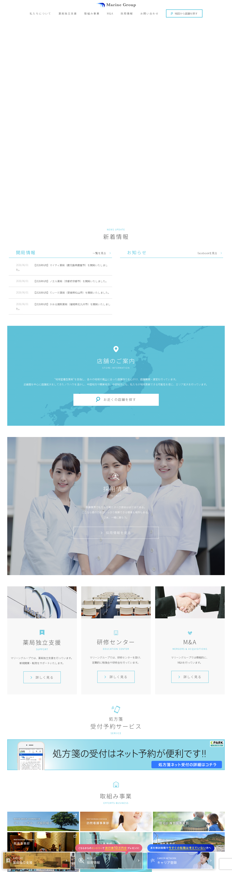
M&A (110, 13)
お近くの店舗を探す (119, 399)
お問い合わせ (149, 13)
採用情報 (127, 13)
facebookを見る (207, 253)
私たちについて (40, 13)
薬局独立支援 (68, 13)
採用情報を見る (116, 532)
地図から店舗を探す (184, 13)
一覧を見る (99, 253)
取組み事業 (92, 13)
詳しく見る (42, 677)
